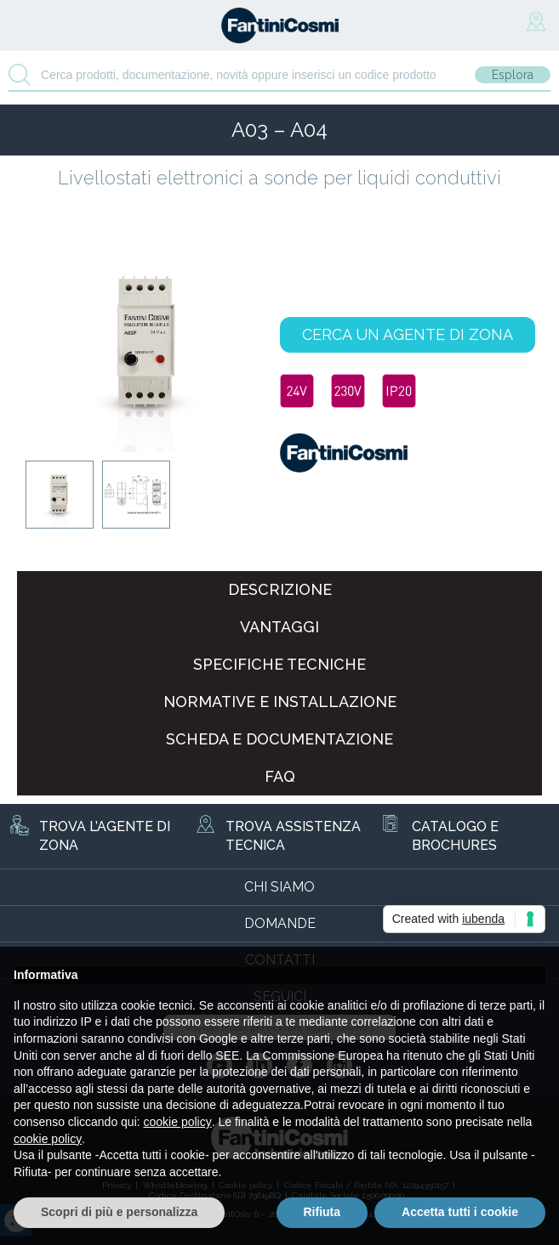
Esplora (512, 75)
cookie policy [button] (178, 1122)
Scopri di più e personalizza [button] (119, 1212)
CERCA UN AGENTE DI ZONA (407, 334)
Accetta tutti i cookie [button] (460, 1212)
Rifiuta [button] (322, 1212)
